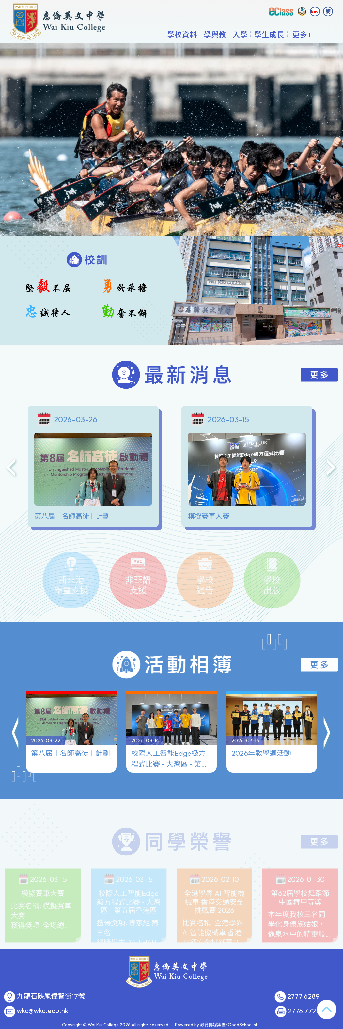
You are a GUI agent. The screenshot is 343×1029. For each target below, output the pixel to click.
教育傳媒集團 (213, 1024)
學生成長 (269, 34)
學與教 (215, 34)
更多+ (302, 34)
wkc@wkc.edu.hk (42, 1010)
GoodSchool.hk (243, 1024)
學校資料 (182, 34)
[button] (15, 727)
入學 (240, 34)
